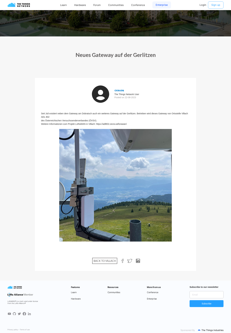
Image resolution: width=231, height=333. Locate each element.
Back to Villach (105, 260)
